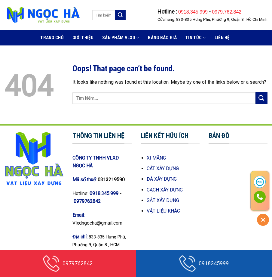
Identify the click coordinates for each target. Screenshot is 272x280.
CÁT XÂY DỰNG (163, 168)
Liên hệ (222, 37)
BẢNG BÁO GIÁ (162, 37)
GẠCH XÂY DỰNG (165, 190)
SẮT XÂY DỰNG (163, 200)
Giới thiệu (82, 37)
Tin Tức (195, 38)
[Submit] (120, 15)
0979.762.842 (226, 11)
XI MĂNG (156, 158)
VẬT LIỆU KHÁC (163, 211)
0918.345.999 (193, 11)
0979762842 (87, 201)
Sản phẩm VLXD (120, 38)
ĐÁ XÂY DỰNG (162, 179)
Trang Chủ (52, 37)
